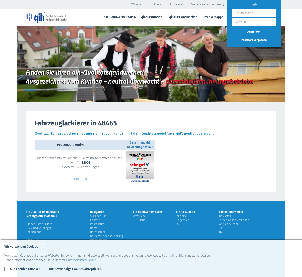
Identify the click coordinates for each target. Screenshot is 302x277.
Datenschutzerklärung (81, 260)
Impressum (177, 4)
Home (94, 228)
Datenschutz (97, 232)
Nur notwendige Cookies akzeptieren (75, 269)
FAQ (178, 224)
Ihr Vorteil (182, 216)
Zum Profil (80, 179)
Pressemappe (213, 17)
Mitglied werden (229, 224)
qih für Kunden (153, 17)
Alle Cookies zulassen (25, 269)
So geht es (182, 220)
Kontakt (159, 4)
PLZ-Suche (139, 220)
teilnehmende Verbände (234, 220)
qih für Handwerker (184, 17)
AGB (221, 232)
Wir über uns (139, 4)
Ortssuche (139, 216)
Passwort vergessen (254, 40)
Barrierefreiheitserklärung (207, 4)
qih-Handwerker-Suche (120, 17)
